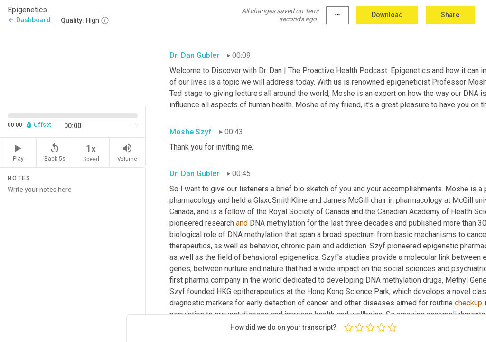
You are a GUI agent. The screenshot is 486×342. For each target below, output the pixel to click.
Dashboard (29, 20)
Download (387, 15)
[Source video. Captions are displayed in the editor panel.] (73, 67)
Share (450, 15)
